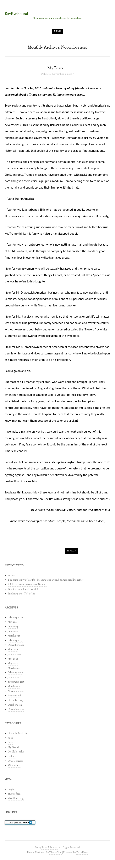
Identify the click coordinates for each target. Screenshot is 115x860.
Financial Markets (17, 733)
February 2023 (15, 640)
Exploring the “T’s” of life (21, 594)
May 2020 (13, 663)
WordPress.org (16, 798)
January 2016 (14, 696)
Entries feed (14, 794)
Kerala (11, 575)
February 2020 (15, 673)
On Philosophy (16, 752)
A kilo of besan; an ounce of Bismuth (27, 584)
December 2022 (16, 645)
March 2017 (14, 686)
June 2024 (13, 626)
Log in (11, 789)
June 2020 (13, 659)
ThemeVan (55, 852)
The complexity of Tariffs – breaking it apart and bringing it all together (45, 580)
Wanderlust (14, 765)
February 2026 (15, 617)
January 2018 (14, 677)
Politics (45, 74)
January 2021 (14, 654)
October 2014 (15, 705)
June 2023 (13, 631)
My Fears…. (57, 68)
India (10, 742)
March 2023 (14, 636)
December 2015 (15, 700)
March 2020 (14, 668)
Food (10, 738)
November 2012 (16, 709)
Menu (57, 31)
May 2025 (12, 622)
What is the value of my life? (23, 589)
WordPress (82, 852)
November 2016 (16, 691)
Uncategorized (15, 761)
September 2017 (16, 682)
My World (13, 747)
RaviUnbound (16, 14)
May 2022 (13, 649)
